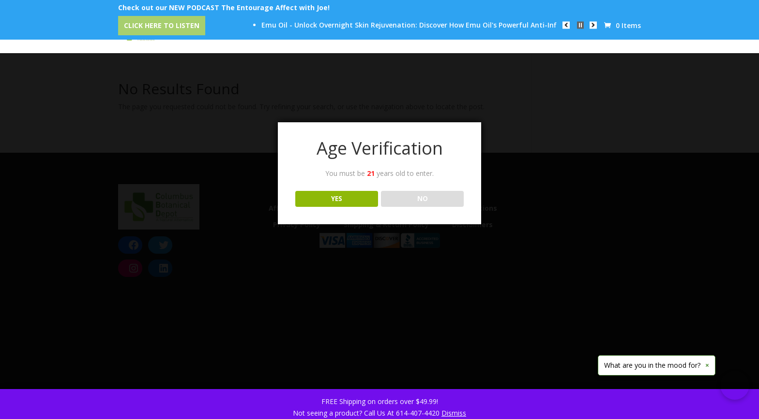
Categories (214, 34)
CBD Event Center (284, 34)
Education (443, 34)
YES (336, 198)
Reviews (496, 34)
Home (164, 34)
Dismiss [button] (453, 413)
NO (422, 198)
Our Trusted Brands (370, 34)
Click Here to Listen (161, 25)
